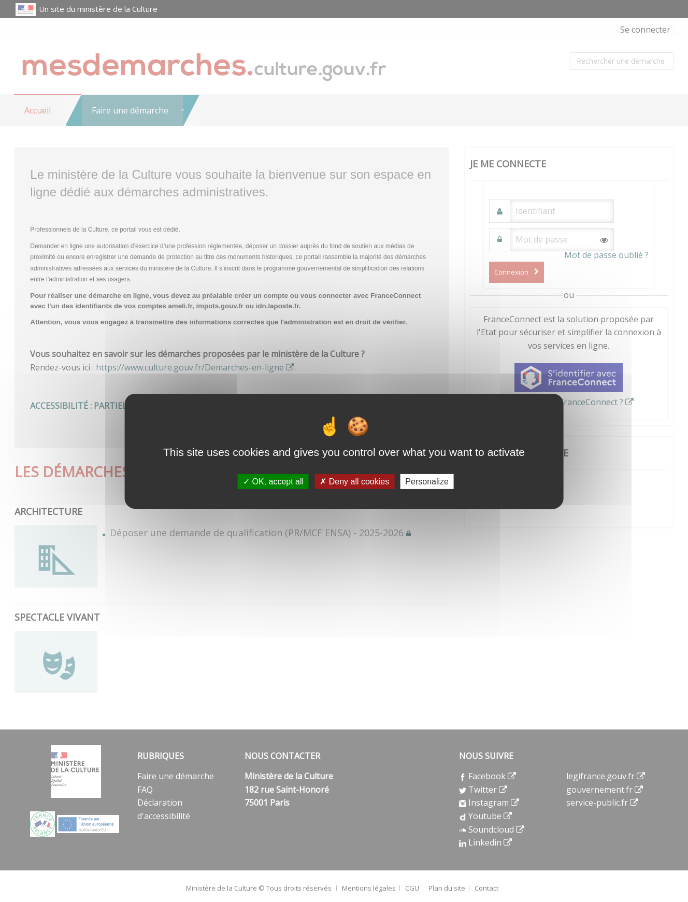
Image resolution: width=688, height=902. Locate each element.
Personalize (427, 481)
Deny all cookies (354, 481)
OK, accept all (273, 481)
